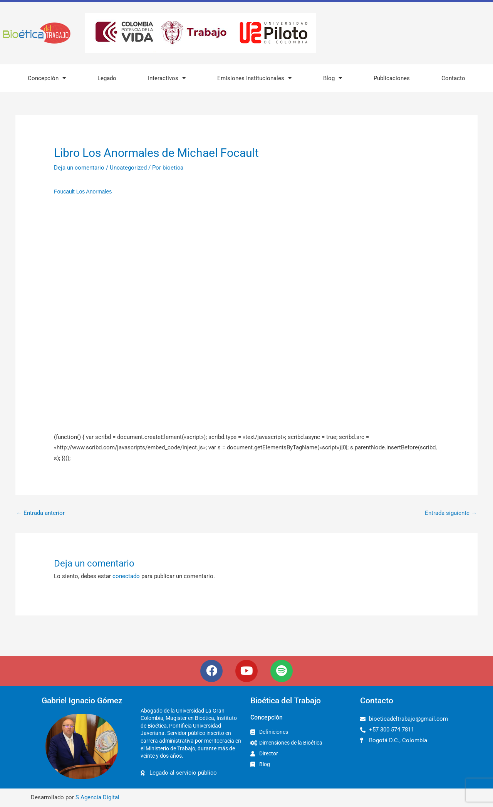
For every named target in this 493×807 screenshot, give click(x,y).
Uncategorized (128, 167)
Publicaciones (392, 78)
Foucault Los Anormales (83, 191)
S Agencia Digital (97, 797)
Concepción (47, 78)
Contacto (453, 78)
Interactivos (167, 78)
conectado (126, 576)
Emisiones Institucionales (254, 78)
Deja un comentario (79, 167)
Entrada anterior (40, 512)
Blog (332, 78)
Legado (106, 78)
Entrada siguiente (451, 512)
